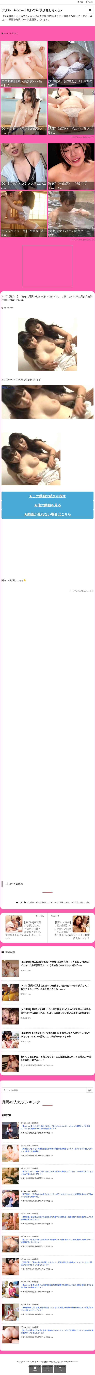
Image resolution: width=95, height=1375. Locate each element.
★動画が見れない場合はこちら (47, 514)
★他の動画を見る (47, 505)
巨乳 (67, 902)
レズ (16, 33)
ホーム (6, 33)
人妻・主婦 (59, 902)
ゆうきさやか (41, 902)
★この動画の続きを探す (47, 496)
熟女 (82, 902)
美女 (88, 902)
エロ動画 (30, 902)
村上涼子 (74, 902)
